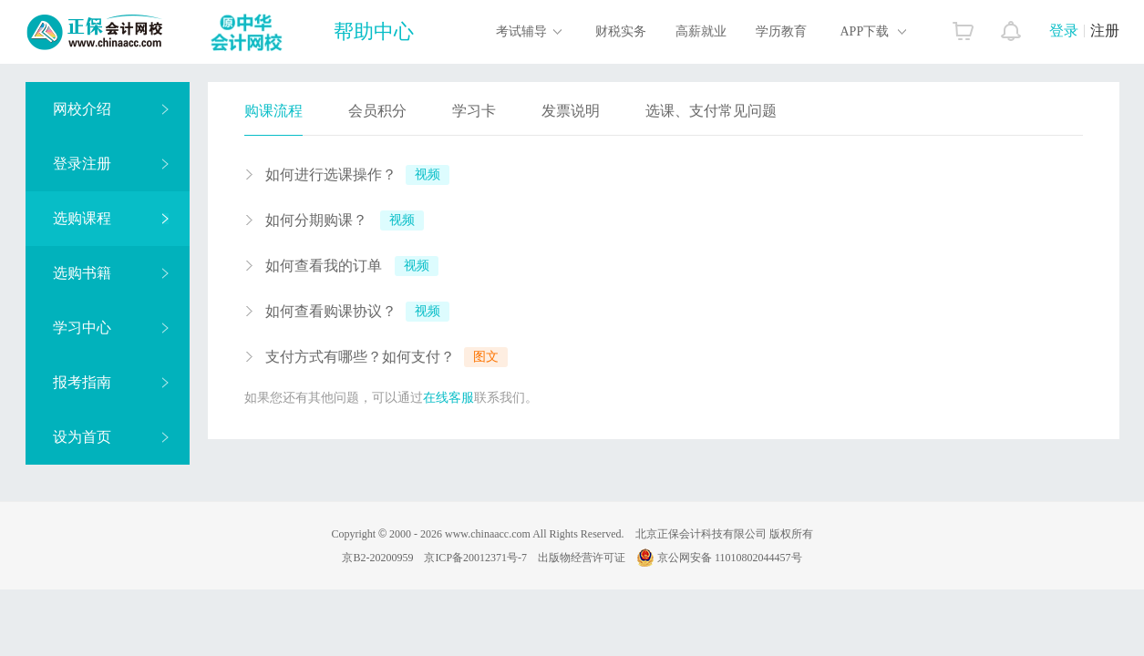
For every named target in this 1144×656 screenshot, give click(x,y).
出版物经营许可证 (581, 557)
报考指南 (111, 382)
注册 (1104, 30)
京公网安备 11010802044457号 (719, 557)
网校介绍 (111, 109)
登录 (1063, 30)
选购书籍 (111, 273)
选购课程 (111, 218)
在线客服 (448, 398)
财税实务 (620, 31)
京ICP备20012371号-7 (475, 557)
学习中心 (111, 327)
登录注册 (111, 163)
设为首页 (111, 437)
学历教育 (781, 31)
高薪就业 (701, 31)
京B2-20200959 (377, 557)
